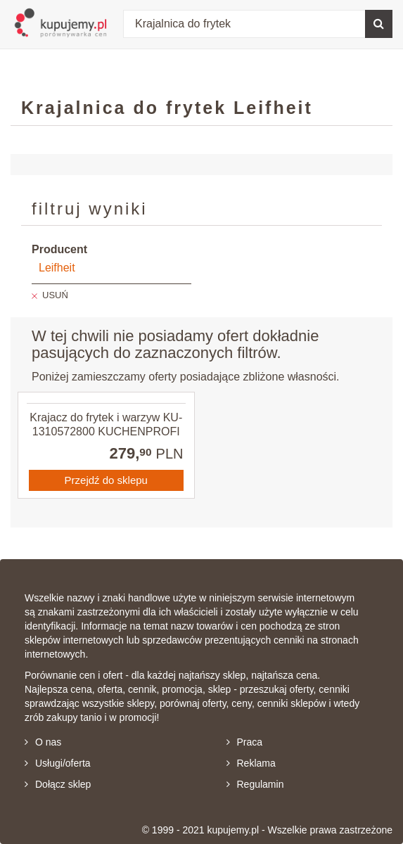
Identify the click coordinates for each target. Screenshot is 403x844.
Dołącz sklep (58, 784)
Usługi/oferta (58, 763)
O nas (43, 742)
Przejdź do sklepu (106, 480)
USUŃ (55, 295)
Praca (244, 742)
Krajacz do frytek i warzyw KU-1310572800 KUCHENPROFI (106, 424)
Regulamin (255, 784)
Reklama (251, 763)
